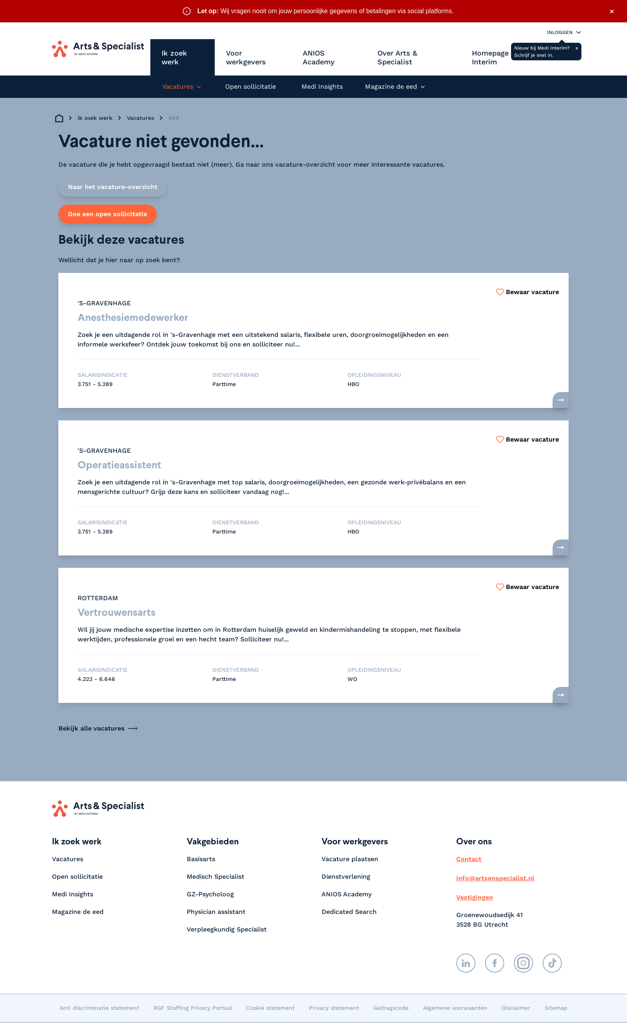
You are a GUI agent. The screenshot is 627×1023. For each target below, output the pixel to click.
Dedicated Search (349, 913)
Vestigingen (474, 898)
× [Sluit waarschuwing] (611, 11)
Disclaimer (515, 1009)
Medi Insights (322, 86)
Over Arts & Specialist (397, 57)
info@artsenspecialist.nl (495, 879)
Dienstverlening (345, 878)
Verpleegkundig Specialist (227, 930)
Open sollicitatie (250, 86)
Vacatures (140, 118)
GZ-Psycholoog (210, 895)
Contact (468, 860)
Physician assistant (216, 913)
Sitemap (556, 1009)
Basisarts (201, 860)
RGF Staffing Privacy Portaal (193, 1009)
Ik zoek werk (174, 57)
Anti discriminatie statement (99, 1009)
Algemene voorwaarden (455, 1009)
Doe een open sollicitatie (107, 214)
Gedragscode (391, 1009)
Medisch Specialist (215, 878)
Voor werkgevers (246, 57)
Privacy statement (334, 1009)
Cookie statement (270, 1009)
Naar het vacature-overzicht (113, 187)
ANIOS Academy (319, 57)
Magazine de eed (78, 913)
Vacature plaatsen (349, 860)
